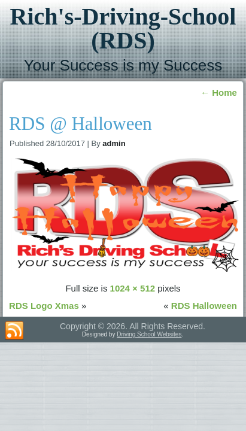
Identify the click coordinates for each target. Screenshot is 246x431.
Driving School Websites (149, 334)
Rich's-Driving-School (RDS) (123, 28)
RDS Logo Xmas (44, 306)
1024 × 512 (133, 288)
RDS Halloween (204, 306)
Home (219, 92)
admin (113, 143)
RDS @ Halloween (80, 123)
